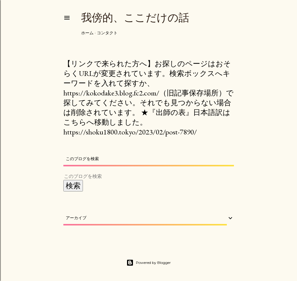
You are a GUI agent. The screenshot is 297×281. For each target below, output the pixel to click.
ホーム (87, 32)
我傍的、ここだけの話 (135, 18)
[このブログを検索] (141, 176)
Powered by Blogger (148, 262)
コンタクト (107, 32)
